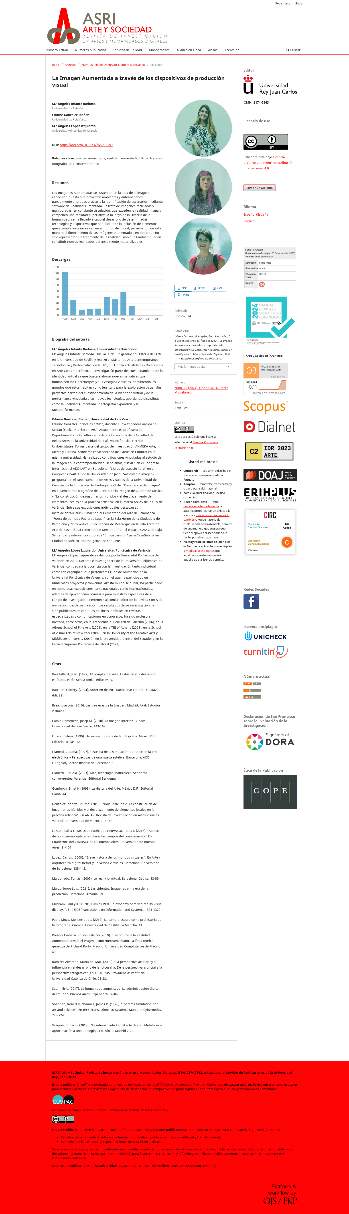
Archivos (70, 65)
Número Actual (56, 50)
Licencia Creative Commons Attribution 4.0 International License (219, 1110)
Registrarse (282, 3)
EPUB (185, 295)
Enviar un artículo (260, 188)
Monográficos (159, 50)
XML (219, 288)
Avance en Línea (189, 50)
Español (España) (256, 214)
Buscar (293, 50)
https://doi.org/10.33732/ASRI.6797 (86, 145)
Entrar (299, 3)
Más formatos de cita (191, 367)
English (249, 221)
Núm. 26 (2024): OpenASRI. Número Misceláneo (113, 65)
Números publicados (90, 50)
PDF (184, 288)
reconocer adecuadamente (201, 506)
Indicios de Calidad (127, 50)
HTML (201, 288)
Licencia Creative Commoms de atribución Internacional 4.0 (268, 162)
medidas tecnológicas (200, 551)
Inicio (55, 65)
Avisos (212, 50)
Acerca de (232, 50)
